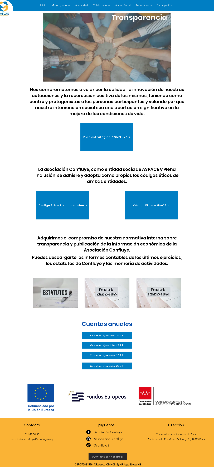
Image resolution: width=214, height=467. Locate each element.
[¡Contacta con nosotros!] (108, 456)
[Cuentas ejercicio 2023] (107, 355)
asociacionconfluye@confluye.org (32, 439)
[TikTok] (88, 445)
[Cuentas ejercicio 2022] (107, 366)
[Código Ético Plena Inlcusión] (62, 205)
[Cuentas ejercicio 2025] (107, 335)
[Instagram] (88, 438)
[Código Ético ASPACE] (151, 205)
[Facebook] (88, 432)
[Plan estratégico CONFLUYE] (106, 137)
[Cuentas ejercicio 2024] (107, 345)
